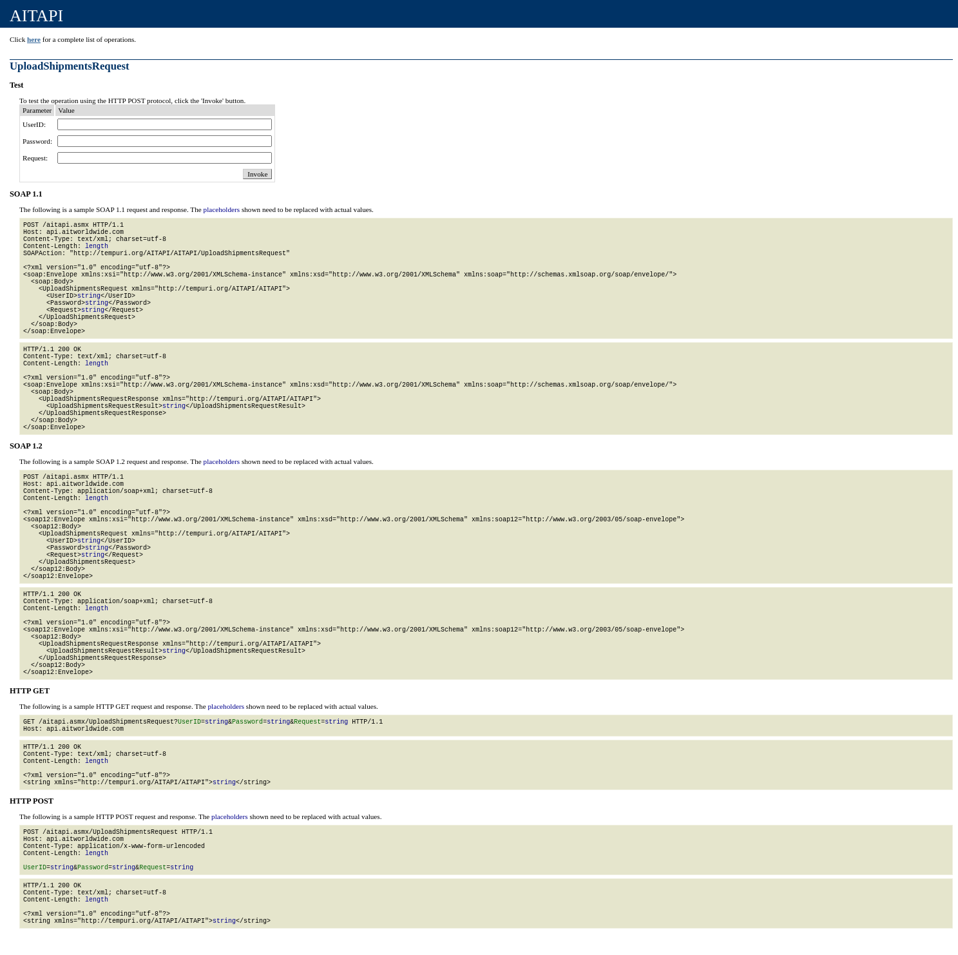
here (34, 39)
